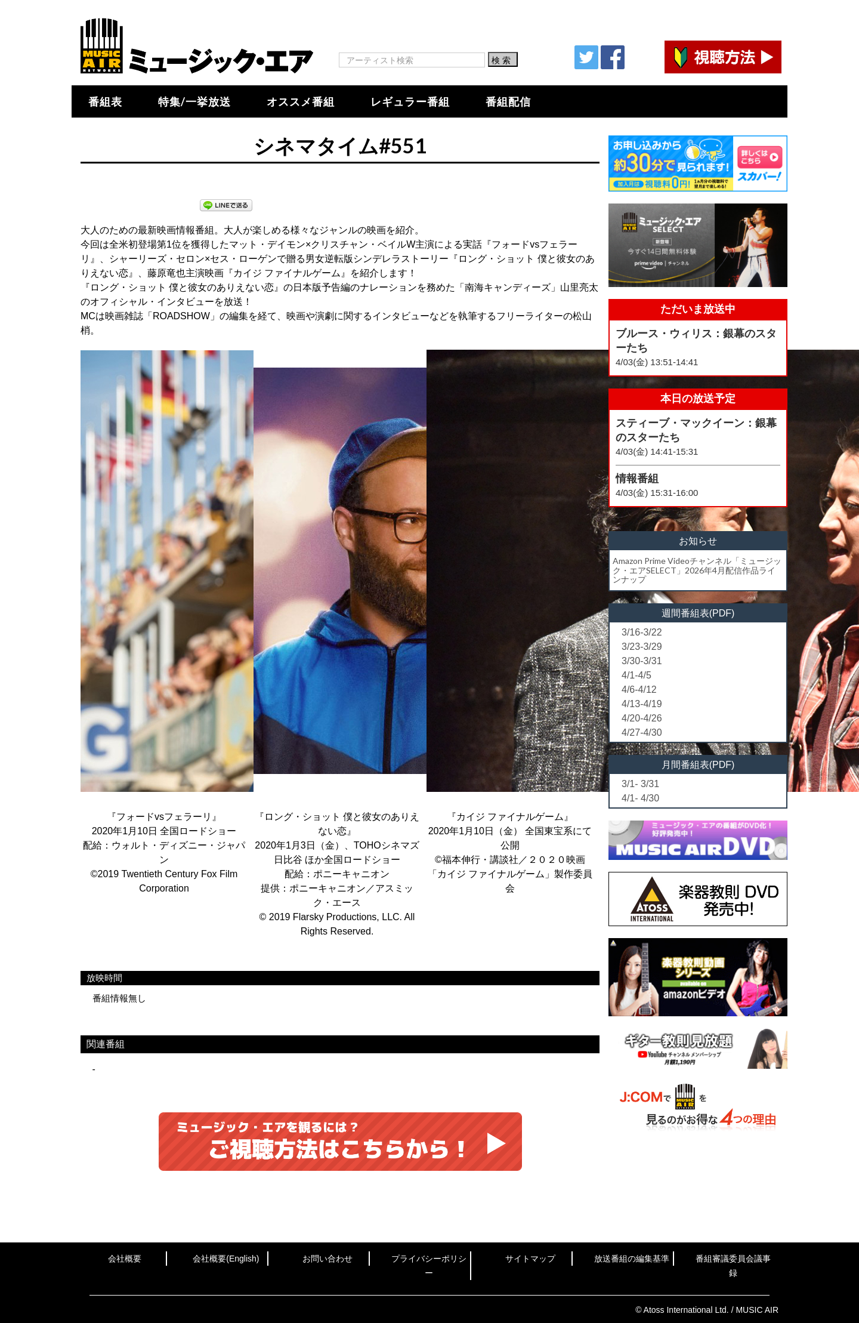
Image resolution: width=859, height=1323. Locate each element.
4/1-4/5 (636, 675)
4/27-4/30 (642, 732)
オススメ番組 (301, 101)
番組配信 (508, 101)
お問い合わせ (327, 1258)
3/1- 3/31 (640, 784)
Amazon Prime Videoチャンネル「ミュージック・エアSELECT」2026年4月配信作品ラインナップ (697, 570)
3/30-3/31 (642, 661)
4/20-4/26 (642, 718)
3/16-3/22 (642, 632)
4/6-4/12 (639, 689)
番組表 (105, 101)
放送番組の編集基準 (631, 1258)
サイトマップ (530, 1258)
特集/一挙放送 (194, 101)
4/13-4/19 (642, 704)
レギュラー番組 (410, 101)
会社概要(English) (226, 1258)
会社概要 (124, 1258)
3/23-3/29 (642, 647)
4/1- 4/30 (640, 798)
